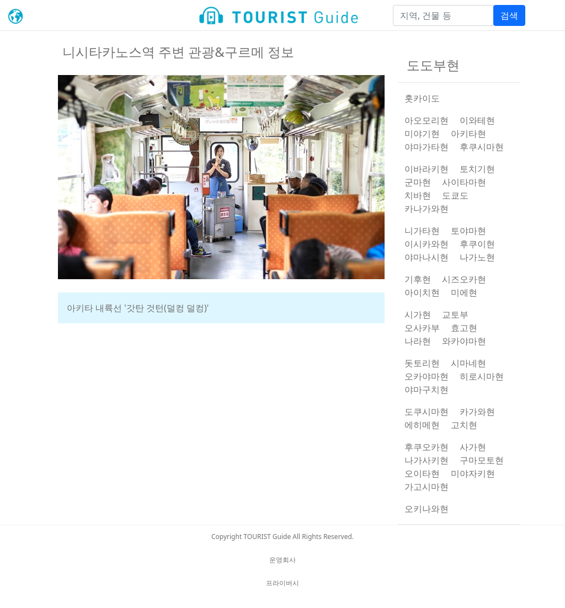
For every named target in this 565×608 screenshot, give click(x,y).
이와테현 (477, 120)
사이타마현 (464, 182)
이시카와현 (426, 244)
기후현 (417, 279)
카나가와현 (426, 208)
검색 (509, 15)
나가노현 (477, 257)
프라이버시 (282, 583)
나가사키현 (426, 460)
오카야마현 (426, 376)
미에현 (464, 292)
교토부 (455, 314)
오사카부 (422, 328)
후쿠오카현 (426, 447)
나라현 (417, 341)
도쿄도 (455, 195)
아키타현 (468, 133)
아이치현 (422, 292)
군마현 (417, 182)
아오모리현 (426, 120)
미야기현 (422, 133)
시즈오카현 (464, 279)
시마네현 (468, 363)
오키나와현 (426, 509)
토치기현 (477, 169)
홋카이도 (422, 98)
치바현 (417, 195)
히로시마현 (482, 376)
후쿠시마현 (482, 147)
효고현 (464, 328)
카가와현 (477, 412)
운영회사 (282, 559)
